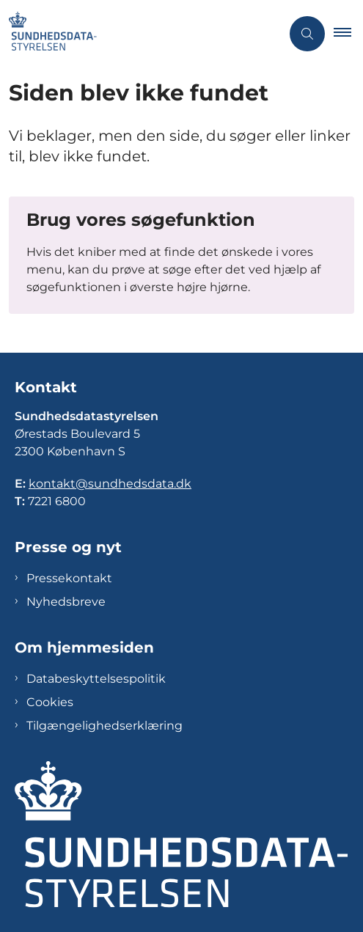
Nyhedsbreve (66, 602)
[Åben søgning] (307, 33)
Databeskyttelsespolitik (96, 679)
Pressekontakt (69, 578)
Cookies (49, 702)
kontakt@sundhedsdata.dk (110, 484)
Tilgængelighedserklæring (104, 726)
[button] (348, 34)
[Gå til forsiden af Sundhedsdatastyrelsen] (140, 34)
